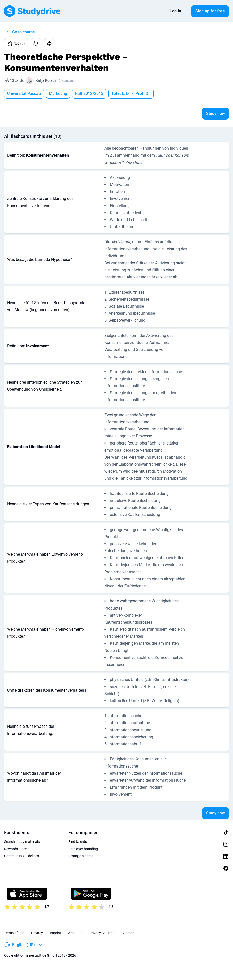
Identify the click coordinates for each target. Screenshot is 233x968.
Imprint (55, 933)
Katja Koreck (46, 80)
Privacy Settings (101, 933)
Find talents (77, 842)
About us (75, 933)
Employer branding (83, 849)
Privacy (37, 933)
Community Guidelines (21, 856)
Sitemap (128, 933)
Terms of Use (14, 933)
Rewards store (15, 849)
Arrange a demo (80, 856)
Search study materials (22, 842)
